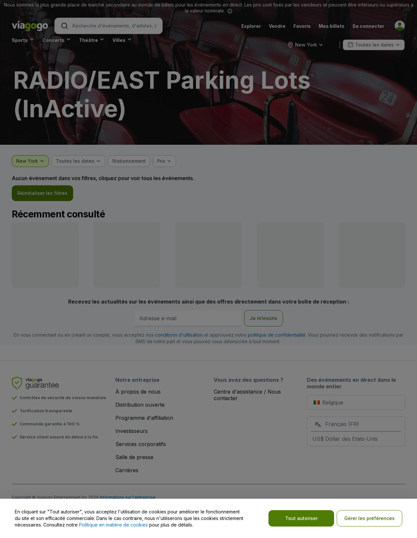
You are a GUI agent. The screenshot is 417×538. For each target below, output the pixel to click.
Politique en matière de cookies (113, 525)
